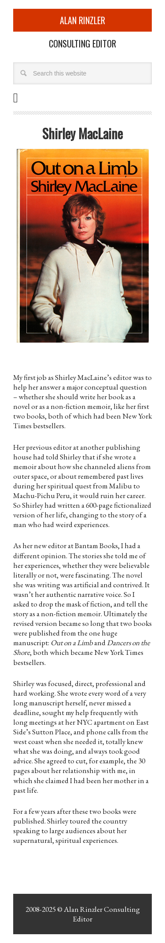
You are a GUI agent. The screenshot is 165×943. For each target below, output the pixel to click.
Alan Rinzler (82, 20)
